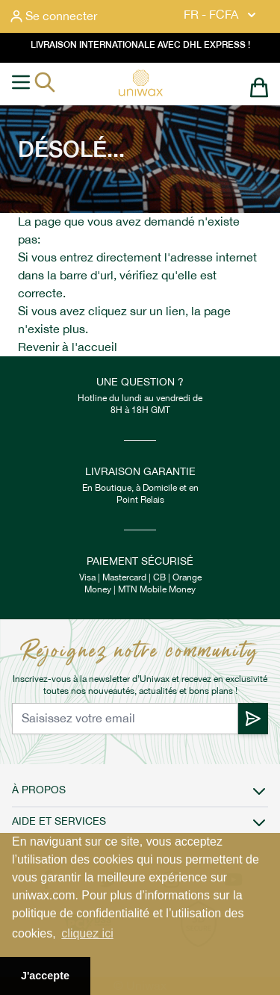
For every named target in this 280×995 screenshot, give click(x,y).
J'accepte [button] (45, 976)
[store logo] (140, 83)
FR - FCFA (221, 14)
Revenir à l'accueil (67, 347)
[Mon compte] (54, 16)
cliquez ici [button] (87, 933)
